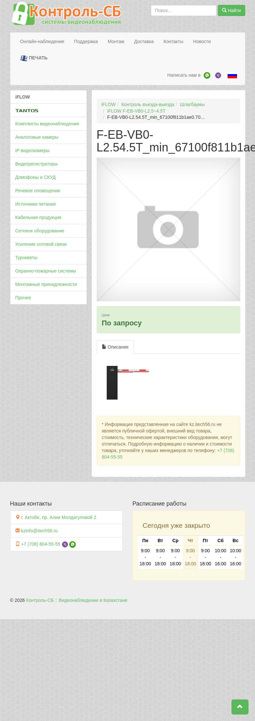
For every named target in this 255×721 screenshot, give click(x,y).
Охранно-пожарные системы (45, 271)
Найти (231, 10)
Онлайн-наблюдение (42, 41)
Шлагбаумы (192, 104)
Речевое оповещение (38, 190)
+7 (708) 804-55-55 (40, 544)
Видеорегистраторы (36, 163)
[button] (239, 706)
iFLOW (109, 104)
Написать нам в (183, 75)
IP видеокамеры (32, 150)
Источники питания (35, 204)
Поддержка (86, 41)
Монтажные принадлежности (46, 284)
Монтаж (116, 41)
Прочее (23, 297)
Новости (202, 41)
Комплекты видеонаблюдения (47, 123)
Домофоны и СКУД (35, 177)
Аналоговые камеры (36, 137)
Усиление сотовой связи (41, 244)
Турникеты (26, 257)
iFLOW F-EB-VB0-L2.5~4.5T (136, 111)
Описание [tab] (115, 347)
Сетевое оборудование (39, 230)
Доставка (144, 41)
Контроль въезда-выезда (147, 104)
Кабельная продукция (38, 217)
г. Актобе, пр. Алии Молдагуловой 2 (58, 517)
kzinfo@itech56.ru (39, 530)
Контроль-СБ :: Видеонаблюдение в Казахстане (76, 600)
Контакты (173, 41)
